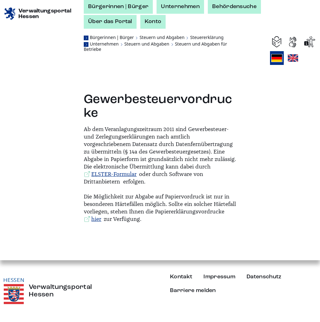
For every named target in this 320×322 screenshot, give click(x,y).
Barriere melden (193, 290)
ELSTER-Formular (114, 174)
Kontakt (181, 277)
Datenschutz (264, 277)
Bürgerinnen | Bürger (118, 6)
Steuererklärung (206, 37)
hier (96, 219)
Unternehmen (180, 6)
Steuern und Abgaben (161, 37)
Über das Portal (110, 21)
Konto (153, 21)
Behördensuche (234, 6)
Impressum (219, 277)
